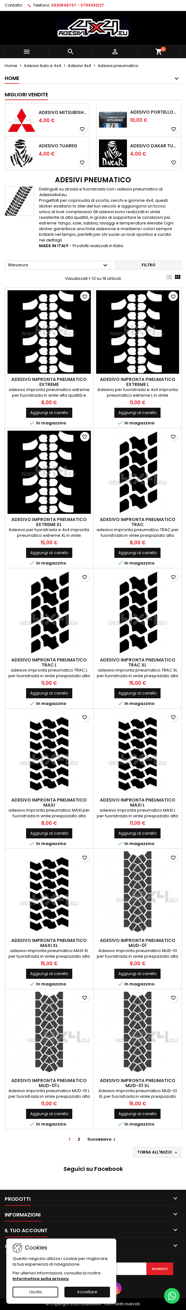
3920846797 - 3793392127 (77, 5)
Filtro (148, 265)
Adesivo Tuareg (58, 145)
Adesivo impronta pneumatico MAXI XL (49, 943)
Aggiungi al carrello (49, 412)
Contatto (13, 5)
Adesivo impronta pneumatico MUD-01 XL (137, 1083)
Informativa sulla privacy (41, 1279)
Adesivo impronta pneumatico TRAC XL (137, 662)
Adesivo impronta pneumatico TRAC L (49, 662)
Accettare (87, 1292)
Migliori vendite (26, 94)
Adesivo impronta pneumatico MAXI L (137, 802)
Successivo (102, 1139)
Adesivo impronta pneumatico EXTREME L (137, 382)
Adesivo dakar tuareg (154, 145)
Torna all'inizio (157, 1152)
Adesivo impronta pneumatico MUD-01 (137, 943)
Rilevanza (58, 265)
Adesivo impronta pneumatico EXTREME (49, 382)
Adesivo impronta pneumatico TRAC (137, 522)
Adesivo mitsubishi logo (63, 112)
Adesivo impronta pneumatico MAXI (49, 802)
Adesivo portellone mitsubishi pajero (154, 112)
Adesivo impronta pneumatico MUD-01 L (49, 1083)
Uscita (35, 1292)
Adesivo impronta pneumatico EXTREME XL (49, 522)
